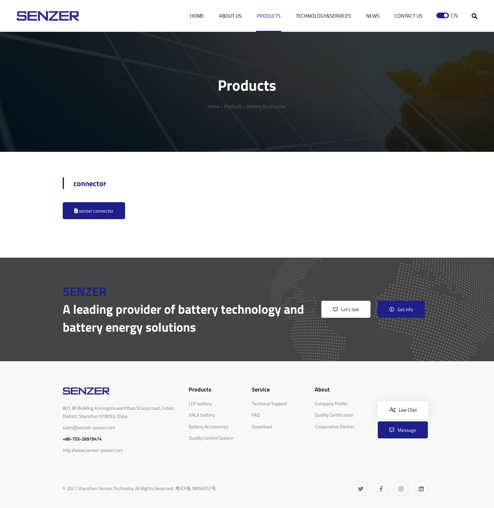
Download (262, 426)
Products (233, 106)
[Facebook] (380, 488)
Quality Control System (211, 438)
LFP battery (200, 403)
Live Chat (403, 410)
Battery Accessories (266, 106)
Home (214, 106)
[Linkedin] (421, 488)
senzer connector (93, 210)
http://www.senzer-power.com (93, 450)
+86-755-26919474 (82, 438)
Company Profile (331, 403)
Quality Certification (334, 415)
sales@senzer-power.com (89, 427)
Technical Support (269, 403)
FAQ (256, 415)
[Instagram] (401, 488)
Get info (401, 309)
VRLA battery (202, 415)
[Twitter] (360, 488)
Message (402, 430)
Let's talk (346, 309)
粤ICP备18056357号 (195, 488)
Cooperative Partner (335, 426)
